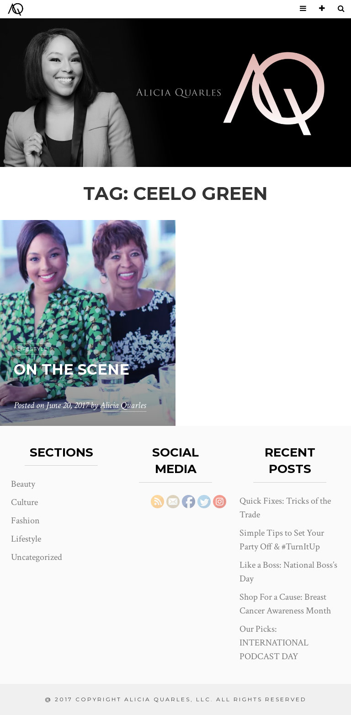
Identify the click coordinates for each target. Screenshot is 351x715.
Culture (24, 502)
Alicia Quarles (123, 405)
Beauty (23, 484)
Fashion (25, 521)
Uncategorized (36, 557)
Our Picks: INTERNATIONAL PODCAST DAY (273, 642)
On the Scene (71, 369)
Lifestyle (32, 349)
